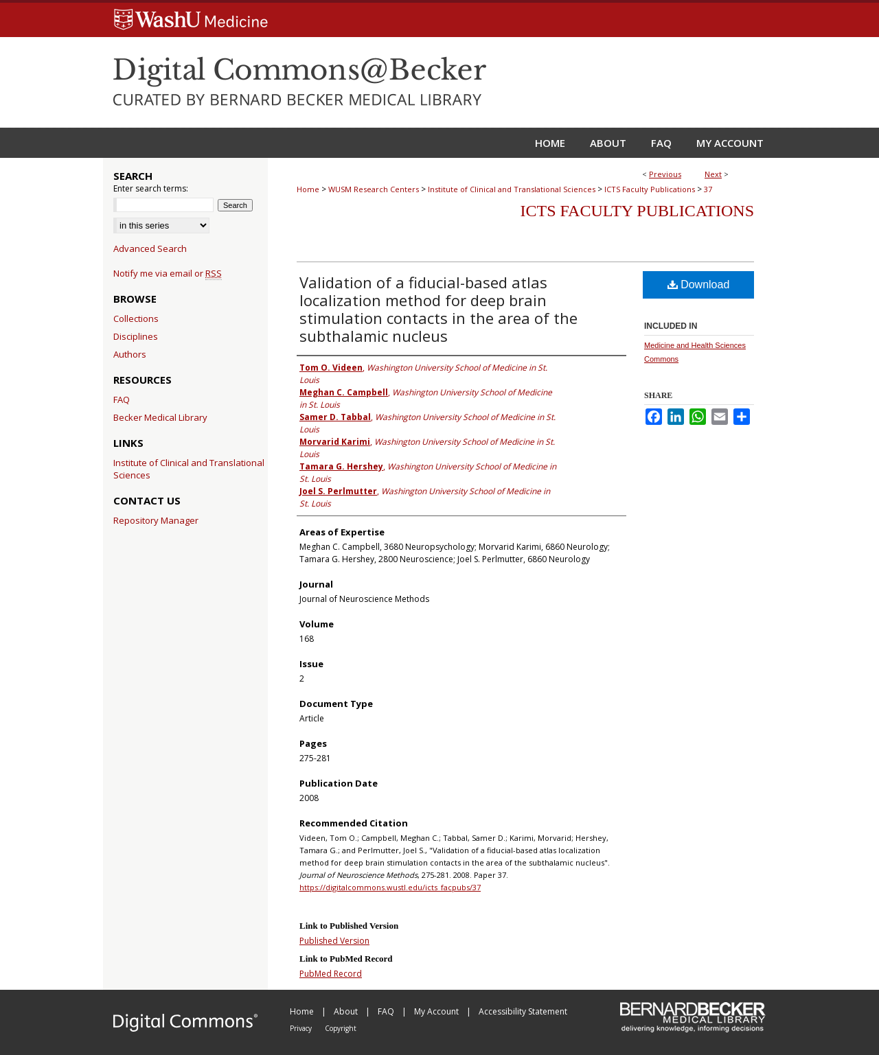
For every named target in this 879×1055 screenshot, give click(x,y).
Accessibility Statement (523, 1011)
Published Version (334, 941)
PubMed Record (330, 973)
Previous (665, 174)
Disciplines (135, 336)
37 (708, 189)
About (347, 1011)
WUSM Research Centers (373, 189)
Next (713, 174)
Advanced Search (150, 248)
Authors (129, 354)
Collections (136, 318)
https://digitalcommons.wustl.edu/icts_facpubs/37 (390, 887)
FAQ (121, 399)
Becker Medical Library (160, 417)
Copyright (340, 1028)
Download (698, 284)
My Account (437, 1011)
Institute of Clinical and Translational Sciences (511, 189)
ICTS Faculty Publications (649, 189)
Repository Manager (155, 520)
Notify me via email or (167, 273)
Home (308, 189)
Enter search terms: (150, 188)
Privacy (302, 1028)
